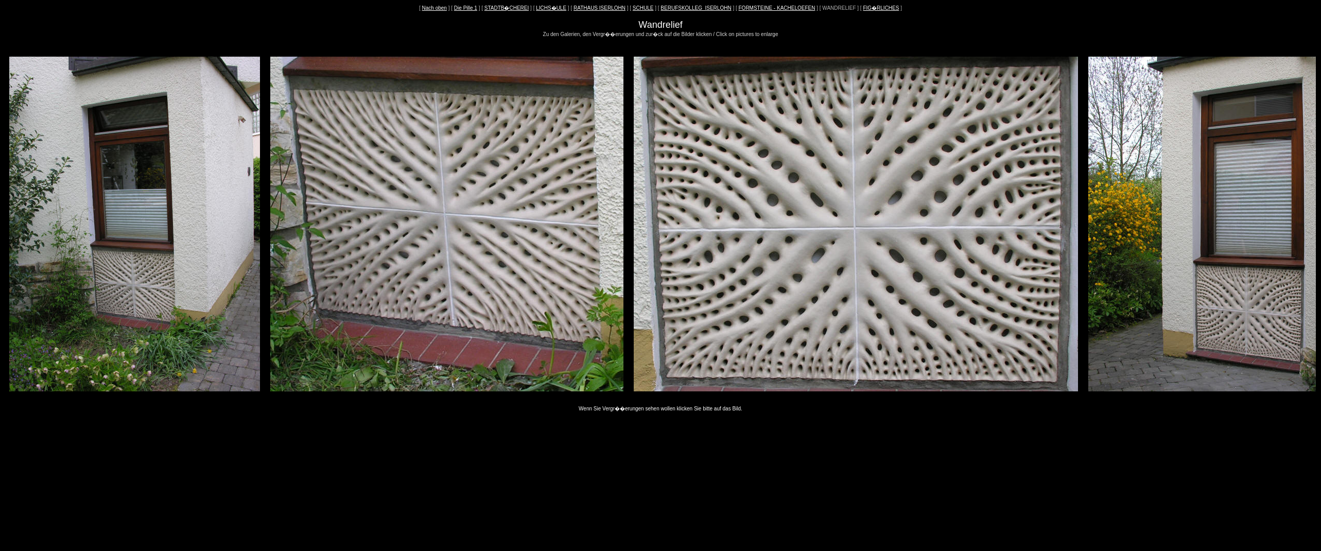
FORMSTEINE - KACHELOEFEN (777, 8)
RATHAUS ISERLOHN (599, 8)
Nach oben (434, 8)
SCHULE (643, 8)
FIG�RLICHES (881, 8)
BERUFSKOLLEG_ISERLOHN (695, 8)
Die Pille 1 (465, 8)
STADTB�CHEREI (506, 8)
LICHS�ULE (551, 8)
